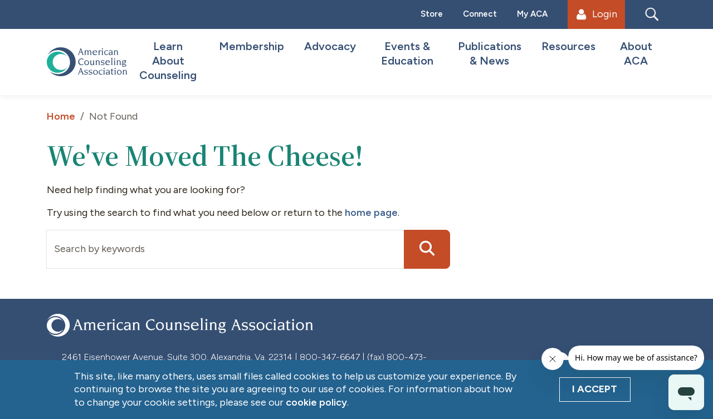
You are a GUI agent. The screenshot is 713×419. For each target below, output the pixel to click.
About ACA (636, 53)
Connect (480, 14)
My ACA (532, 14)
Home (61, 116)
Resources (568, 46)
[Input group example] (225, 249)
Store (432, 14)
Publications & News (489, 53)
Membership (251, 46)
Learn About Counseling (168, 61)
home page (371, 212)
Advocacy (330, 46)
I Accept (594, 389)
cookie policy (316, 402)
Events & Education (407, 53)
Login (596, 14)
